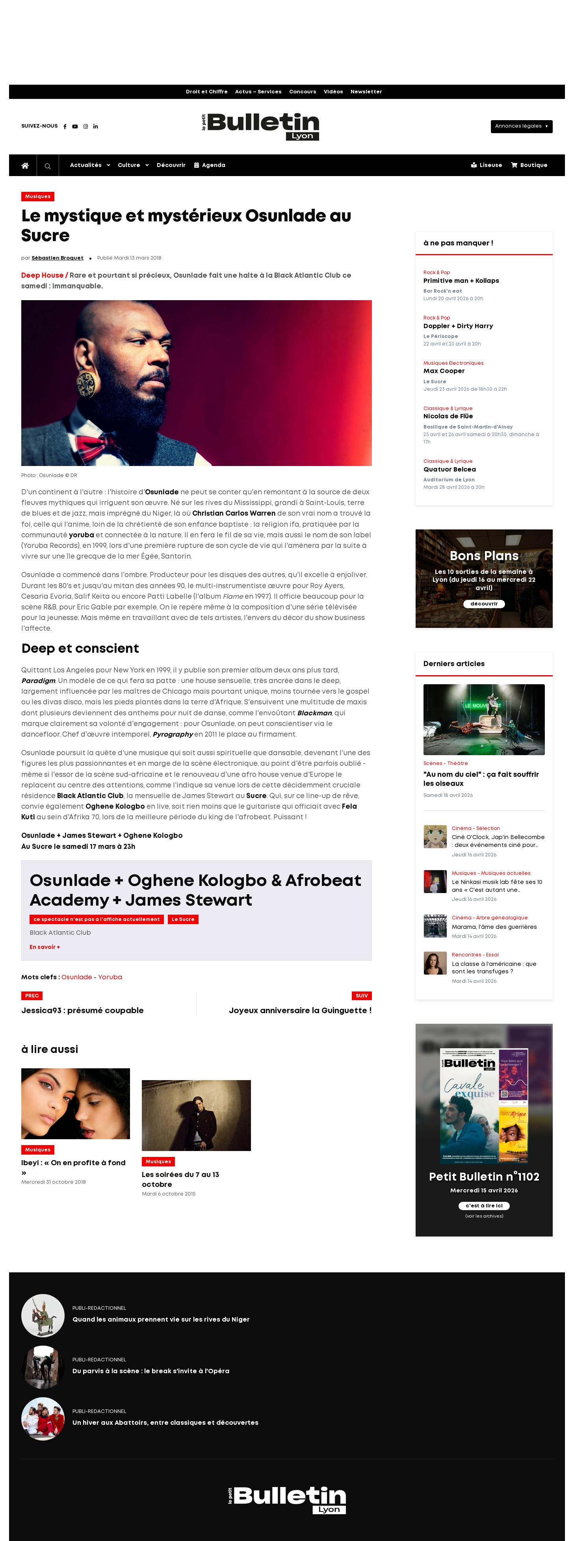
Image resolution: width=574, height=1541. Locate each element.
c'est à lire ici (484, 1206)
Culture (129, 165)
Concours (302, 92)
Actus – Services (258, 92)
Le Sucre (183, 919)
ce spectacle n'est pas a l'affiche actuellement (96, 919)
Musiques (37, 197)
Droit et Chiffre (207, 92)
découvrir (484, 604)
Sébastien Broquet (58, 258)
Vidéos (333, 92)
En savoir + (45, 947)
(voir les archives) (484, 1216)
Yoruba (110, 977)
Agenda (209, 165)
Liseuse (486, 165)
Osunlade (76, 977)
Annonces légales (518, 126)
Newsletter (366, 92)
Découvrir (171, 165)
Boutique (529, 165)
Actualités (86, 165)
